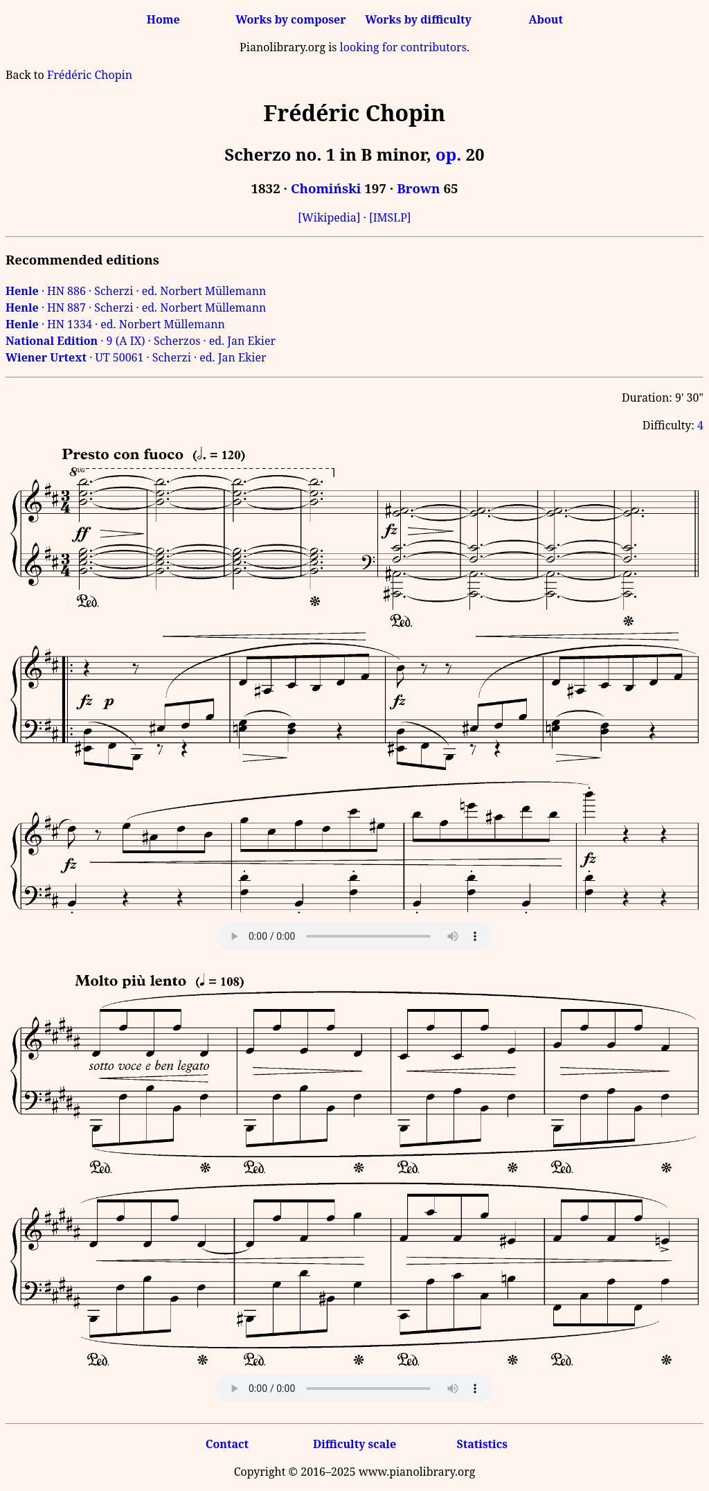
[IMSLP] (390, 217)
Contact (227, 1444)
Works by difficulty (418, 19)
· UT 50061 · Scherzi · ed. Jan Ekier (136, 357)
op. (448, 154)
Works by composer (290, 19)
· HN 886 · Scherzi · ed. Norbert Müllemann (136, 290)
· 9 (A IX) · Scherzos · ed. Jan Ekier (141, 340)
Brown (418, 188)
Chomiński (326, 188)
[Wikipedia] (329, 217)
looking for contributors (403, 47)
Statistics (481, 1444)
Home (163, 19)
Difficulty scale (354, 1444)
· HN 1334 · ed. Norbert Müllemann (115, 324)
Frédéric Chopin (89, 74)
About (546, 19)
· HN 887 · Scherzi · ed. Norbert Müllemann (136, 307)
